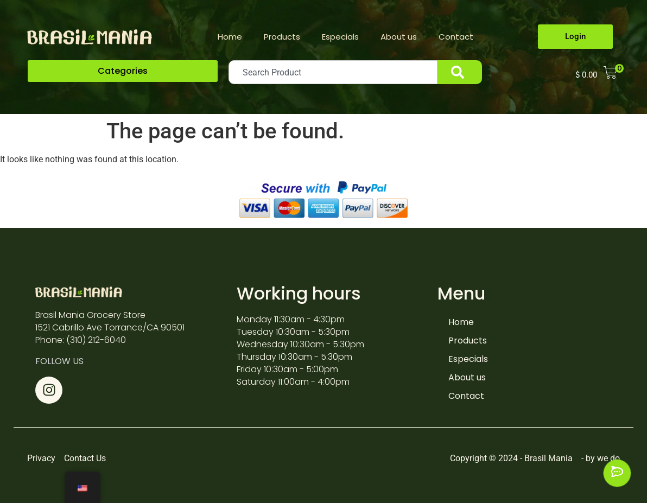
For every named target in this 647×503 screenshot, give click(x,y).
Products (282, 36)
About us (398, 36)
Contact (456, 36)
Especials (340, 36)
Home (230, 36)
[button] (123, 71)
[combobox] (333, 72)
